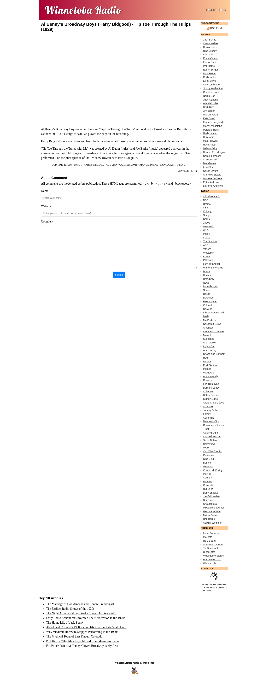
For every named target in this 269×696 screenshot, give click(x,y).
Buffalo (207, 462)
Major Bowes (210, 140)
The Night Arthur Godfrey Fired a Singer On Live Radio (81, 613)
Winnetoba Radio (123, 663)
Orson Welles (210, 43)
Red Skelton (210, 365)
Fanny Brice (210, 62)
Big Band (208, 489)
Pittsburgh (208, 260)
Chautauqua (210, 503)
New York (208, 226)
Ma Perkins (209, 320)
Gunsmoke (209, 455)
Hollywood (209, 444)
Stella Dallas (210, 440)
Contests (208, 485)
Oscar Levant (210, 170)
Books (206, 271)
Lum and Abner (211, 263)
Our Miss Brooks (212, 451)
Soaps (206, 237)
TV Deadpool (210, 548)
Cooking (207, 309)
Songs (78, 164)
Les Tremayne (211, 384)
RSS (222, 10)
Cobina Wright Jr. (212, 522)
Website (46, 206)
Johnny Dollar (210, 410)
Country (207, 477)
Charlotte (208, 406)
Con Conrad (210, 159)
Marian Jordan (211, 114)
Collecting (208, 391)
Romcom (208, 380)
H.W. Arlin (208, 137)
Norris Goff (209, 96)
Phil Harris (209, 66)
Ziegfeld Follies (211, 496)
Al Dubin (112, 164)
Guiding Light (210, 432)
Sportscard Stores (213, 544)
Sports (206, 290)
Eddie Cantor (210, 58)
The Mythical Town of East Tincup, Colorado (74, 636)
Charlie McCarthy (213, 470)
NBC (205, 200)
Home (211, 9)
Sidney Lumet (210, 398)
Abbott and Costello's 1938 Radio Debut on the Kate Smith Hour (86, 627)
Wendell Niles (210, 103)
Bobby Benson (211, 395)
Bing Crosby (210, 51)
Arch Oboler (210, 342)
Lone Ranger (210, 286)
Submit (119, 274)
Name (44, 191)
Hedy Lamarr (210, 133)
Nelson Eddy (210, 148)
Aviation (207, 481)
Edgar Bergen (211, 69)
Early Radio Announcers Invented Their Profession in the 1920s (85, 618)
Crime (206, 219)
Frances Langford (213, 122)
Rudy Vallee (210, 77)
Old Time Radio (62, 164)
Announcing (209, 350)
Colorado (208, 305)
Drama (207, 204)
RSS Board (209, 540)
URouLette (209, 552)
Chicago (207, 211)
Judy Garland (210, 99)
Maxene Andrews (212, 178)
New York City (211, 421)
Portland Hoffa (211, 129)
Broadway (208, 279)
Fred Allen (208, 54)
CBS (205, 207)
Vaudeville (208, 372)
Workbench (209, 563)
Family (206, 414)
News (206, 282)
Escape (207, 361)
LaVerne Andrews (213, 185)
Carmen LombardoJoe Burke (138, 164)
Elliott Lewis (209, 80)
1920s (206, 222)
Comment (47, 221)
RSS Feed (216, 28)
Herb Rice (208, 107)
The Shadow (210, 241)
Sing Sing (208, 459)
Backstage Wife (211, 511)
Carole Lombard (212, 156)
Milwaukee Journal (213, 507)
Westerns (208, 252)
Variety (207, 249)
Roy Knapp (209, 144)
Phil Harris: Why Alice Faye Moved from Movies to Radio (82, 641)
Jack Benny (209, 39)
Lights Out (208, 346)
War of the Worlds (213, 267)
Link (194, 171)
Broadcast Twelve (172, 164)
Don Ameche (210, 47)
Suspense (208, 338)
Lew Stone (209, 167)
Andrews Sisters (212, 174)
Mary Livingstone (212, 126)
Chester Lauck (211, 92)
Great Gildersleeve (213, 402)
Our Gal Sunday (212, 436)
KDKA (206, 256)
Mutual (207, 335)
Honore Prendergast (214, 152)
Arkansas (208, 327)
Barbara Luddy (211, 387)
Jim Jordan (209, 110)
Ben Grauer (209, 163)
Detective (208, 297)
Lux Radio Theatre (213, 331)
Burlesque (208, 500)
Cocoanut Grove (212, 324)
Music (206, 233)
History (207, 275)
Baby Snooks (210, 492)
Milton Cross (210, 515)
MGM (206, 447)
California (208, 417)
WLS (206, 230)
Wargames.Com (212, 559)
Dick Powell (209, 73)
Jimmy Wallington (213, 88)
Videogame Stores (213, 555)
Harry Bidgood (94, 164)
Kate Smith (209, 118)
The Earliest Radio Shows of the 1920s (70, 608)
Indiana (207, 368)
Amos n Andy (210, 376)
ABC (205, 245)
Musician (208, 466)
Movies (207, 473)
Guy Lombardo (211, 84)
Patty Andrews (211, 182)
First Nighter (210, 301)
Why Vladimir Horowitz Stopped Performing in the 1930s (82, 632)
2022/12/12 (183, 171)
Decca (206, 294)
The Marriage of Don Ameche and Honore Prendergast (80, 604)
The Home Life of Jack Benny (65, 622)
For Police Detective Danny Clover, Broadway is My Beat (82, 645)
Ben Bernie (209, 519)
